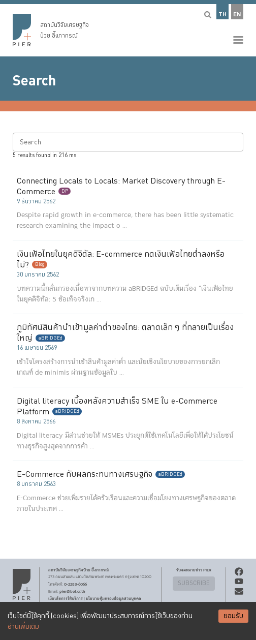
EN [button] (237, 14)
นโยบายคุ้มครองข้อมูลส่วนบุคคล (113, 598)
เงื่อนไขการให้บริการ (65, 598)
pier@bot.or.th (72, 591)
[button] (128, 28)
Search (34, 81)
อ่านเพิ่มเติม (23, 627)
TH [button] (222, 14)
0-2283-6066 (75, 584)
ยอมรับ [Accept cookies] (233, 616)
